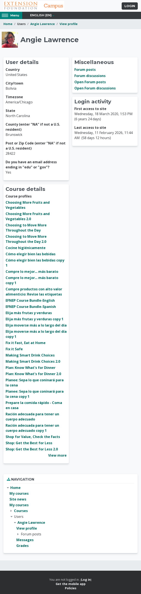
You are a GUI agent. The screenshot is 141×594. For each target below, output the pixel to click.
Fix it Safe (14, 349)
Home (7, 24)
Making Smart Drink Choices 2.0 (33, 361)
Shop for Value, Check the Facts (33, 436)
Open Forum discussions (95, 88)
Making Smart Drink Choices (30, 355)
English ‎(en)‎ (41, 15)
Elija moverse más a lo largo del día (36, 325)
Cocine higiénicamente (26, 247)
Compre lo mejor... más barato (32, 271)
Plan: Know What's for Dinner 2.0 (33, 373)
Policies (70, 588)
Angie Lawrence (42, 24)
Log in (86, 580)
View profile (69, 24)
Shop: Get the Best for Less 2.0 (32, 449)
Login (129, 6)
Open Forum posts (90, 82)
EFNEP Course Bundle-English (30, 300)
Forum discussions (90, 75)
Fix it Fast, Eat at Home (26, 342)
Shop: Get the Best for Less (29, 443)
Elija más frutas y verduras (29, 312)
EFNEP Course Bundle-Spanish (31, 306)
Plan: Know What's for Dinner (30, 367)
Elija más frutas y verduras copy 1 (34, 319)
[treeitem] (70, 517)
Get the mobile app (71, 584)
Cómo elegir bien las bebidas (30, 254)
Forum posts (85, 69)
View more (57, 455)
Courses (21, 510)
